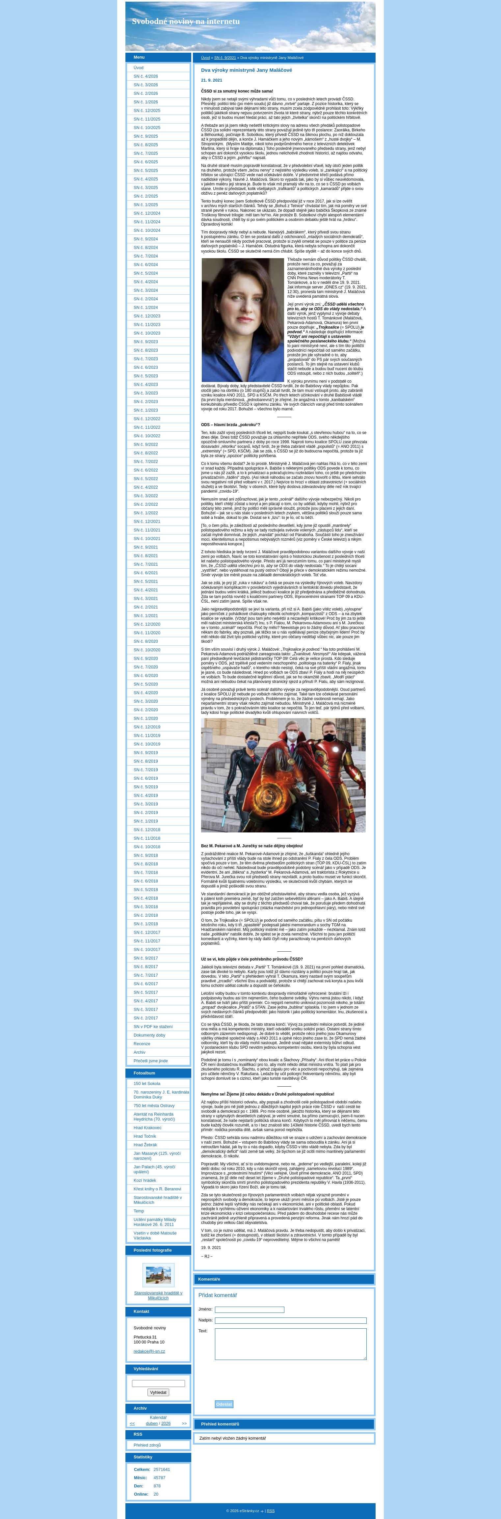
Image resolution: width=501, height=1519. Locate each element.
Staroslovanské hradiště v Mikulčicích (158, 1200)
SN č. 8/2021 (146, 555)
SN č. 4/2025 (146, 178)
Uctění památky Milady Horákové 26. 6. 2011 (155, 1222)
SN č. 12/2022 (147, 418)
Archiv (139, 1052)
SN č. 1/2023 (146, 410)
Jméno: (205, 1309)
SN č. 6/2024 (146, 264)
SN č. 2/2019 (146, 812)
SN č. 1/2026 (146, 101)
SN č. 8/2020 (146, 641)
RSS (271, 1511)
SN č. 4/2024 (146, 281)
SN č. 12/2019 (147, 726)
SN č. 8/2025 (146, 144)
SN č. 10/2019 (147, 744)
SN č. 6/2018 (146, 881)
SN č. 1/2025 (146, 204)
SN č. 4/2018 (146, 898)
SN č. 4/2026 (146, 76)
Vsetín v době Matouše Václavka (155, 1235)
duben (152, 1423)
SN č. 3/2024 (146, 290)
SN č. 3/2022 (146, 495)
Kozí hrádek (145, 1180)
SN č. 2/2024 (146, 298)
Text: (202, 1330)
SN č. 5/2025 (146, 170)
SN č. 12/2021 (147, 521)
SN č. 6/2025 (146, 161)
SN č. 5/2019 (146, 786)
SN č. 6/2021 (146, 572)
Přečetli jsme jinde (151, 1060)
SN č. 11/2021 (147, 530)
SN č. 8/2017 (146, 966)
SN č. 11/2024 (147, 221)
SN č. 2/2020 (146, 709)
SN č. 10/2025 (147, 127)
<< (132, 1423)
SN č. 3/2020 (146, 701)
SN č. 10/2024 (147, 230)
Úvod (205, 58)
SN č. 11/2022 (147, 427)
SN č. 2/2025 (146, 196)
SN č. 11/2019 (147, 735)
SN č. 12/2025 (147, 110)
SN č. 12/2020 (147, 624)
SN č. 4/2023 (146, 384)
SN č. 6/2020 (146, 675)
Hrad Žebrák (145, 1144)
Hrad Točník (145, 1136)
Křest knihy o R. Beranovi (157, 1188)
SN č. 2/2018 (146, 915)
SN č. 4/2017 (146, 1000)
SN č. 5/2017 (146, 992)
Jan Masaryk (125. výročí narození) (157, 1156)
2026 (166, 1423)
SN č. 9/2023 (146, 341)
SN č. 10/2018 (147, 846)
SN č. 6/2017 (146, 983)
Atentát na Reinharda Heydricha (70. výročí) (154, 1117)
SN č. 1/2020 (146, 718)
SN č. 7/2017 (146, 975)
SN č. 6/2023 (146, 367)
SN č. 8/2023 (146, 350)
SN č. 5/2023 (146, 375)
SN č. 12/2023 (147, 315)
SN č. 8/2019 (146, 761)
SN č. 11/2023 (147, 324)
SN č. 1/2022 (146, 512)
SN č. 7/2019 (146, 769)
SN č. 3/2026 (146, 84)
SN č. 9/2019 (146, 752)
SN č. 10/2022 (147, 435)
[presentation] (284, 1378)
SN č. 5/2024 (146, 273)
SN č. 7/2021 (146, 564)
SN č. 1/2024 (146, 307)
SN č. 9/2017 (146, 958)
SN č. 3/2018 (146, 906)
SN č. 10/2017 (147, 949)
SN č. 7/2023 (146, 358)
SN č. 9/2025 (146, 136)
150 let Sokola (147, 1083)
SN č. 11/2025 (147, 119)
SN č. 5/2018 (146, 889)
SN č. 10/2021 (147, 538)
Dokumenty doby (149, 1035)
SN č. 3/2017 (146, 1009)
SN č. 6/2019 (146, 778)
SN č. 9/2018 (146, 855)
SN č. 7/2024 (146, 256)
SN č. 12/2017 (147, 932)
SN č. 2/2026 (146, 93)
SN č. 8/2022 (146, 452)
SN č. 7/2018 (146, 872)
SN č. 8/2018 (146, 863)
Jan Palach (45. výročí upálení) (154, 1169)
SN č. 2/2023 (146, 401)
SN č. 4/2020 (146, 692)
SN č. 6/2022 (146, 470)
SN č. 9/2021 (225, 58)
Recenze (142, 1043)
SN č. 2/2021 (146, 607)
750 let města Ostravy (154, 1105)
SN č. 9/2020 (146, 658)
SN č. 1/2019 (146, 821)
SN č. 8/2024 (146, 247)
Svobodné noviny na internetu (186, 21)
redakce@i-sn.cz (149, 1351)
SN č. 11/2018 (147, 838)
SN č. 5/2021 (146, 581)
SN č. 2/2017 (146, 1018)
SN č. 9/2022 (146, 444)
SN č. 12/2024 (147, 213)
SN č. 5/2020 (146, 684)
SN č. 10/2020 (147, 649)
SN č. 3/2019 (146, 803)
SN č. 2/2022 (146, 504)
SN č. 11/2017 (147, 940)
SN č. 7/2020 (146, 667)
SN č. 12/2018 (147, 829)
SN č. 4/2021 (146, 589)
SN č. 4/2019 (146, 795)
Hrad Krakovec (148, 1127)
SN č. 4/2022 (146, 487)
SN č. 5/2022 (146, 478)
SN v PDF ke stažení (153, 1026)
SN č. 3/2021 (146, 598)
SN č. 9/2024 (146, 238)
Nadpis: (205, 1319)
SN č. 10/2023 (147, 333)
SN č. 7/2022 (146, 461)
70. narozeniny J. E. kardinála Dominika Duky (161, 1094)
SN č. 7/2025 (146, 153)
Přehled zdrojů (147, 1445)
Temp (139, 1210)
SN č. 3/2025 (146, 187)
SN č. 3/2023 (146, 393)
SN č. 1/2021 (146, 615)
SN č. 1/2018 (146, 923)
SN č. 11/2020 (147, 632)
